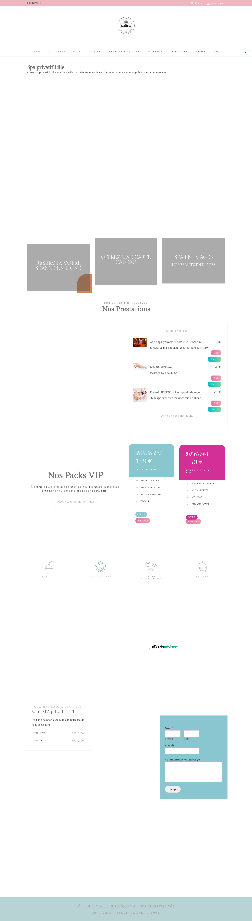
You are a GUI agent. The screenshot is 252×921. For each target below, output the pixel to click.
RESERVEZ (142, 520)
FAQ (217, 51)
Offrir (216, 353)
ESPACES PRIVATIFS (124, 51)
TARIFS (95, 51)
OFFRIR (141, 514)
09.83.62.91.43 (34, 3)
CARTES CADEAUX (67, 51)
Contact (199, 3)
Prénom (169, 738)
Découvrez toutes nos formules (75, 501)
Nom (169, 728)
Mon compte (218, 3)
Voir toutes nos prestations (177, 415)
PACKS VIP (179, 51)
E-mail (170, 745)
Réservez (214, 359)
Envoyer (173, 789)
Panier (201, 51)
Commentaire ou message (182, 759)
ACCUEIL (39, 51)
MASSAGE (155, 51)
